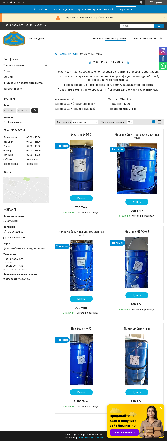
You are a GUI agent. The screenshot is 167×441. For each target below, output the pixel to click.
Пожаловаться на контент (91, 438)
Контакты (146, 38)
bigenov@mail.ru (16, 237)
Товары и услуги (115, 38)
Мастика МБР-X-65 (137, 231)
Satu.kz (98, 434)
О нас (135, 38)
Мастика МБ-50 (81, 134)
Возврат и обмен (13, 88)
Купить (81, 198)
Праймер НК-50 (81, 328)
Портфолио (125, 9)
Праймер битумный (137, 328)
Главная (98, 38)
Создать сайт (7, 2)
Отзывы (8, 76)
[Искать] (159, 26)
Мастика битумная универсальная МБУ (81, 233)
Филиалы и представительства (23, 82)
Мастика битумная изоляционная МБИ (137, 136)
